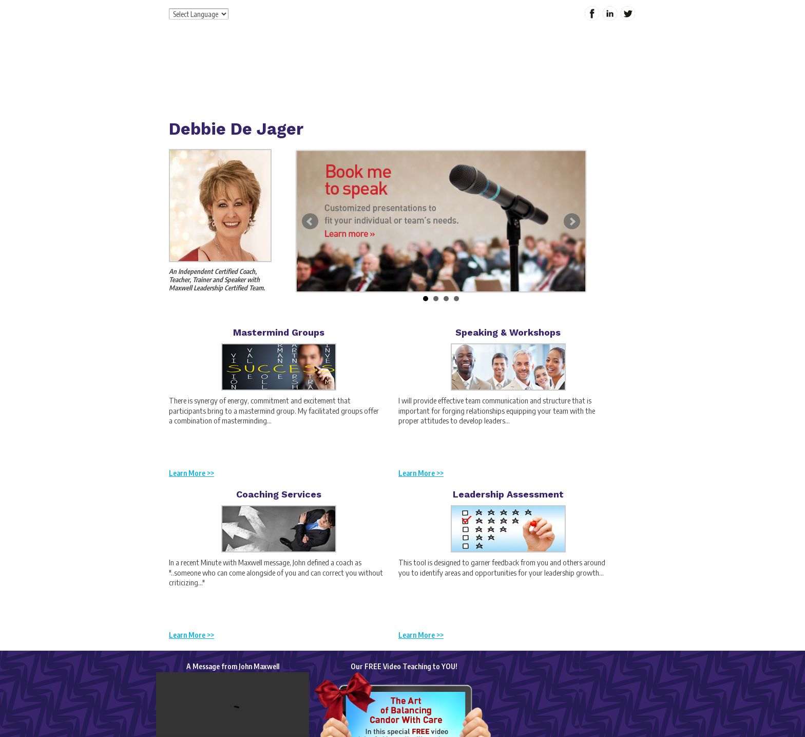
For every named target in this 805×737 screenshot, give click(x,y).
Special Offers (480, 79)
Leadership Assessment (508, 494)
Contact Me (590, 79)
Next (572, 221)
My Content (537, 79)
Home (301, 79)
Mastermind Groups (278, 332)
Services (385, 79)
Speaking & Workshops (508, 332)
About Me (342, 79)
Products (427, 79)
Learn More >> (191, 473)
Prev (310, 221)
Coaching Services (278, 494)
